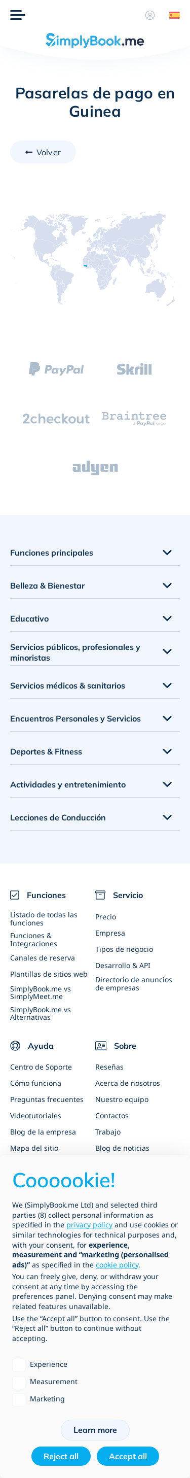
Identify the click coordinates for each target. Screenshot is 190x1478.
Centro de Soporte (41, 1067)
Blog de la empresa (43, 1132)
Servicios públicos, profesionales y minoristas (75, 652)
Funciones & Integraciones (33, 939)
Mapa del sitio (34, 1148)
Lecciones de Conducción (58, 817)
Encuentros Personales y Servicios (75, 718)
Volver (48, 152)
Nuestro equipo (121, 1099)
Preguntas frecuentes (47, 1099)
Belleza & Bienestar (47, 585)
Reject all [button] (61, 1456)
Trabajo (108, 1132)
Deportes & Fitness (46, 751)
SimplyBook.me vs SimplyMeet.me (40, 992)
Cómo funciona (35, 1083)
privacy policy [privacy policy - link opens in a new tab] (89, 1224)
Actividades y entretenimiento (68, 784)
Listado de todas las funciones (44, 918)
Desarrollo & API (122, 965)
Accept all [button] (128, 1456)
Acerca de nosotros (127, 1083)
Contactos (112, 1115)
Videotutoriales (35, 1115)
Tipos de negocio (124, 949)
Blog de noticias (122, 1148)
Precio (105, 916)
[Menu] (17, 15)
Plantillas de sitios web (49, 974)
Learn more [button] (95, 1430)
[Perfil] (150, 15)
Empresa (110, 933)
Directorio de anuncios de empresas (133, 983)
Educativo (29, 618)
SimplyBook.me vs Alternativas (40, 1013)
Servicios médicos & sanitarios (67, 685)
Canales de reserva (42, 958)
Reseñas (109, 1067)
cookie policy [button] (117, 1264)
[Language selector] (171, 15)
